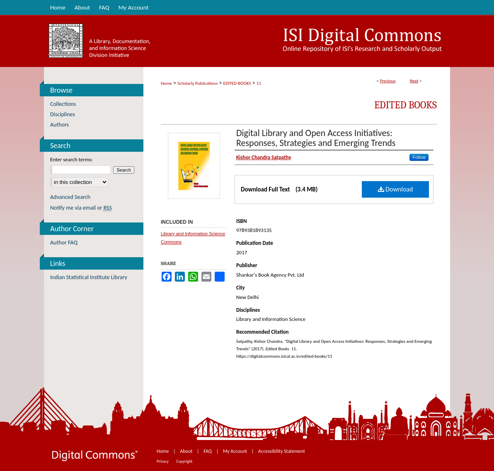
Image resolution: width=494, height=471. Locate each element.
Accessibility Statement (281, 451)
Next (414, 81)
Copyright (184, 461)
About (187, 451)
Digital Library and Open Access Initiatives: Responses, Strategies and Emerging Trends (315, 137)
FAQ (208, 451)
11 (259, 83)
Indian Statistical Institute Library (88, 277)
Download (395, 189)
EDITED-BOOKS (237, 83)
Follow (419, 157)
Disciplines (62, 114)
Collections (63, 104)
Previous (387, 81)
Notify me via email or (81, 207)
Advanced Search (70, 197)
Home (166, 83)
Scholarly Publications (197, 83)
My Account (235, 451)
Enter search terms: (71, 159)
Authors (59, 124)
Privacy (163, 461)
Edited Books (405, 105)
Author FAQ (63, 242)
